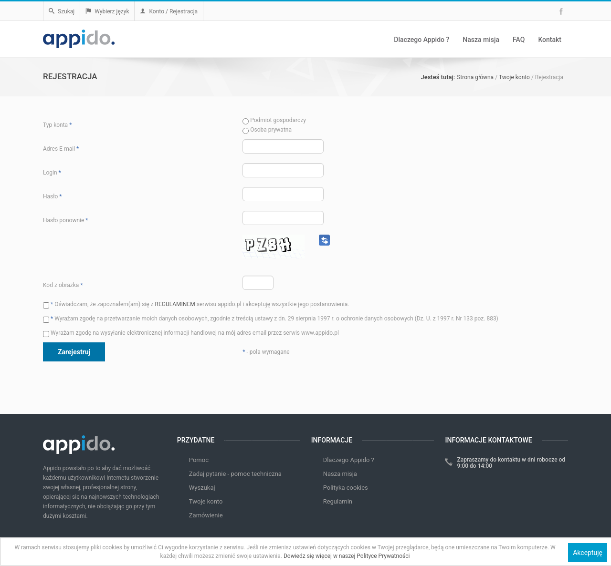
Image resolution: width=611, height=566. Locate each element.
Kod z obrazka (63, 285)
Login (52, 172)
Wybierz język (107, 11)
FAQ (519, 39)
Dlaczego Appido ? (421, 39)
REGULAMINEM (175, 304)
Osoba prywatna (267, 129)
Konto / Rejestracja (169, 11)
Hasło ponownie (65, 220)
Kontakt (549, 39)
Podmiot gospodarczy (274, 120)
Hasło (52, 196)
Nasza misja (481, 39)
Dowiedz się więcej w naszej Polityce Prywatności (347, 556)
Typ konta (57, 125)
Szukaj (61, 11)
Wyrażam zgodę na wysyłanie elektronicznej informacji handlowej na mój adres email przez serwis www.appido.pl (191, 332)
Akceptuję (587, 552)
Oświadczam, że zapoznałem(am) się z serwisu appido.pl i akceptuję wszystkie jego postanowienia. (196, 304)
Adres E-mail (61, 148)
